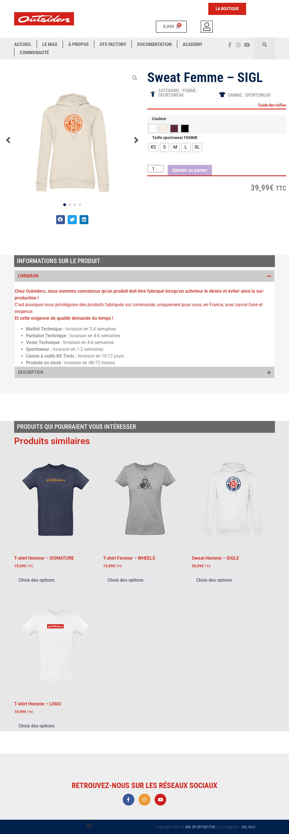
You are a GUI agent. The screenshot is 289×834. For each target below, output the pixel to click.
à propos (78, 44)
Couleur (159, 119)
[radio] (152, 128)
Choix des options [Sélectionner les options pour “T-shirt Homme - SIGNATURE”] (36, 580)
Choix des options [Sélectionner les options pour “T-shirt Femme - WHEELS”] (125, 580)
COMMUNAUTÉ (34, 52)
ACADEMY (192, 44)
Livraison (28, 276)
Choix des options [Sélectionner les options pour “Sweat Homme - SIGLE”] (214, 580)
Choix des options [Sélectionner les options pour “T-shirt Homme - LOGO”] (36, 726)
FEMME (189, 90)
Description (30, 372)
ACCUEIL (22, 44)
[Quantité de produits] (155, 168)
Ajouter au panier (189, 170)
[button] (264, 44)
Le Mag (49, 44)
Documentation (154, 44)
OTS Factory (113, 44)
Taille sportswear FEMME (175, 138)
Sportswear (258, 95)
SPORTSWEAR (171, 95)
